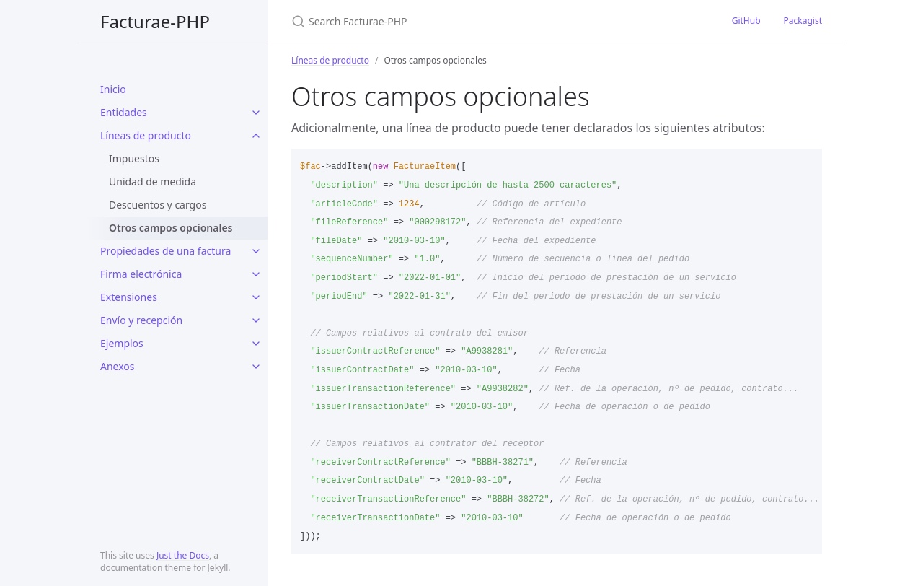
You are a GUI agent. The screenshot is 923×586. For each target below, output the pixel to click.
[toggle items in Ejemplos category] (256, 343)
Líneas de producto (145, 135)
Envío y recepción (141, 320)
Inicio (113, 89)
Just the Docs (182, 555)
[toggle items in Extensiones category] (256, 297)
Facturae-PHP (155, 21)
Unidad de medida (152, 181)
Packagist (803, 20)
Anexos (117, 366)
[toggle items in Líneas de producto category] (256, 135)
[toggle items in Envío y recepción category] (256, 320)
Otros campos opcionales (171, 228)
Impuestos (134, 158)
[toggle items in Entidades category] (256, 112)
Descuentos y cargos (157, 204)
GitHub (746, 20)
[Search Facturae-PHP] (461, 21)
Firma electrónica (141, 274)
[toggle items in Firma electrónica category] (256, 274)
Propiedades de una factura (165, 251)
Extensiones (128, 297)
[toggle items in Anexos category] (256, 366)
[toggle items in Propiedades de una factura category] (256, 251)
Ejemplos (121, 343)
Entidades (123, 112)
